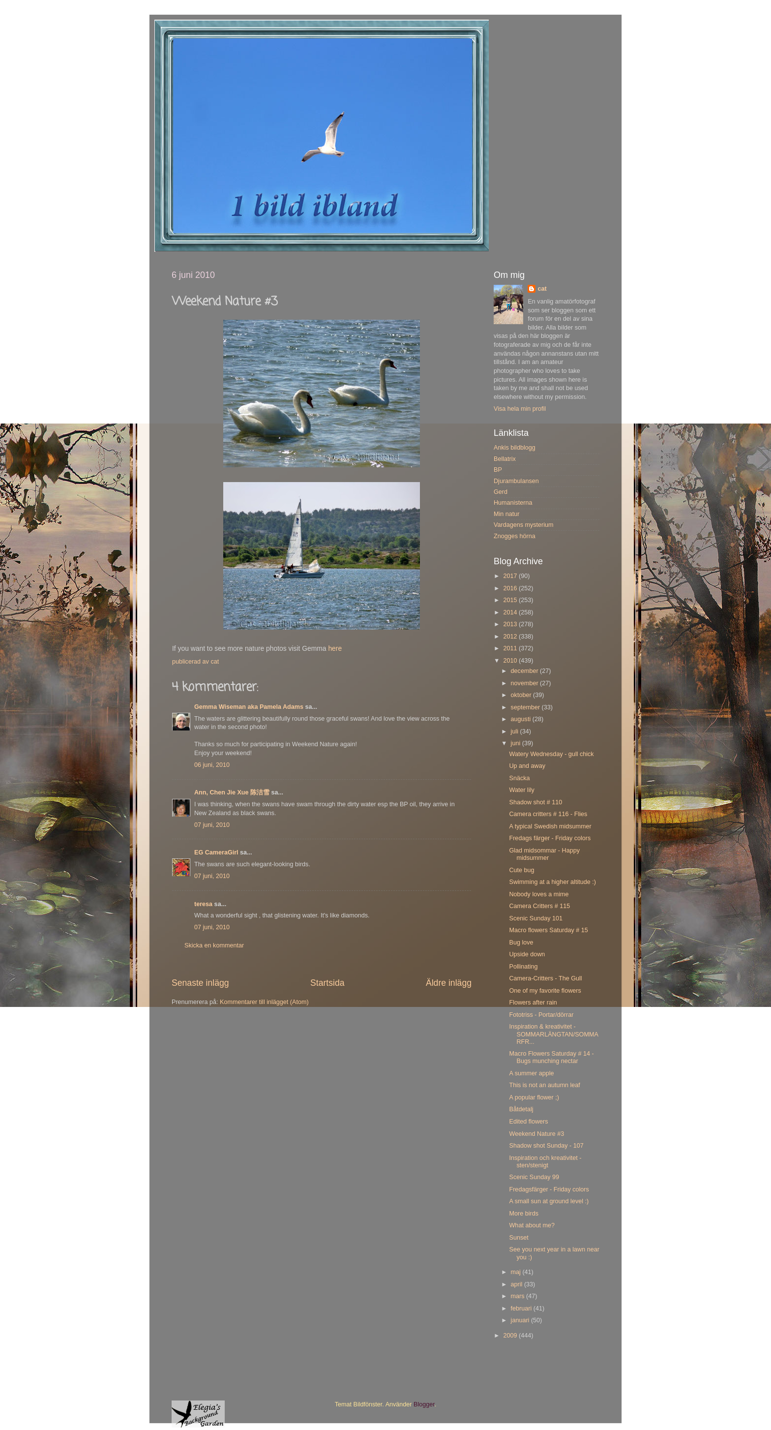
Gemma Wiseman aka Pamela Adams (248, 706)
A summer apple (531, 1073)
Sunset (518, 1237)
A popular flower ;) (534, 1097)
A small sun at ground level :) (549, 1201)
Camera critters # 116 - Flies (548, 814)
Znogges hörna (514, 536)
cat (541, 288)
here (335, 648)
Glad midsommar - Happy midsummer (544, 854)
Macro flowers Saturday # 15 (548, 930)
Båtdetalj (521, 1109)
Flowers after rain (533, 1002)
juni (516, 743)
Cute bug (521, 870)
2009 (511, 1335)
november (525, 683)
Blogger (424, 1404)
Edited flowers (528, 1121)
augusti (522, 719)
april (517, 1284)
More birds (523, 1213)
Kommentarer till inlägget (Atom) (264, 1002)
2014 (511, 612)
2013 (511, 624)
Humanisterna (513, 502)
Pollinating (523, 966)
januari (521, 1320)
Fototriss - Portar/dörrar (541, 1014)
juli (515, 731)
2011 (511, 648)
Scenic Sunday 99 (534, 1177)
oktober (522, 695)
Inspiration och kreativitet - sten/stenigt (545, 1162)
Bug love (521, 942)
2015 (511, 600)
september (526, 707)
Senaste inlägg (200, 983)
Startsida (327, 983)
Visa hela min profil (520, 408)
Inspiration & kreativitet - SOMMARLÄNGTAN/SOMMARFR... (553, 1034)
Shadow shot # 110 (535, 802)
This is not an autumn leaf (544, 1085)
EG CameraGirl (216, 852)
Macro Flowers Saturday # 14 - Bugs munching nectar (551, 1057)
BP (498, 469)
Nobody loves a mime (538, 894)
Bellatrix (505, 459)
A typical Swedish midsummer (550, 826)
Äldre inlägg (449, 983)
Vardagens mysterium (524, 524)
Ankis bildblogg (514, 447)
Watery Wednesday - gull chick (551, 754)
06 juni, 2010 (212, 764)
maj (517, 1272)
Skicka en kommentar (214, 945)
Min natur (507, 514)
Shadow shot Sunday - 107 (546, 1145)
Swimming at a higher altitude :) (552, 882)
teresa (203, 904)
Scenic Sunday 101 (536, 918)
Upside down (527, 954)
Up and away (527, 765)
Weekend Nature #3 (536, 1133)
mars (518, 1296)
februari (522, 1308)
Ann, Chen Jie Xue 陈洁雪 (231, 792)
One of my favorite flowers (545, 990)
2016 (511, 588)
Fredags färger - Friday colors (550, 838)
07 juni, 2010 (212, 824)
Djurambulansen (516, 481)
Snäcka (519, 778)
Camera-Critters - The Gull (545, 978)
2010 (511, 660)
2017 (511, 576)
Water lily (521, 790)
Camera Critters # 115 (539, 906)
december (525, 671)
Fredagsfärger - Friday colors (549, 1189)
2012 (511, 636)
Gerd (500, 491)
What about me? (531, 1225)
